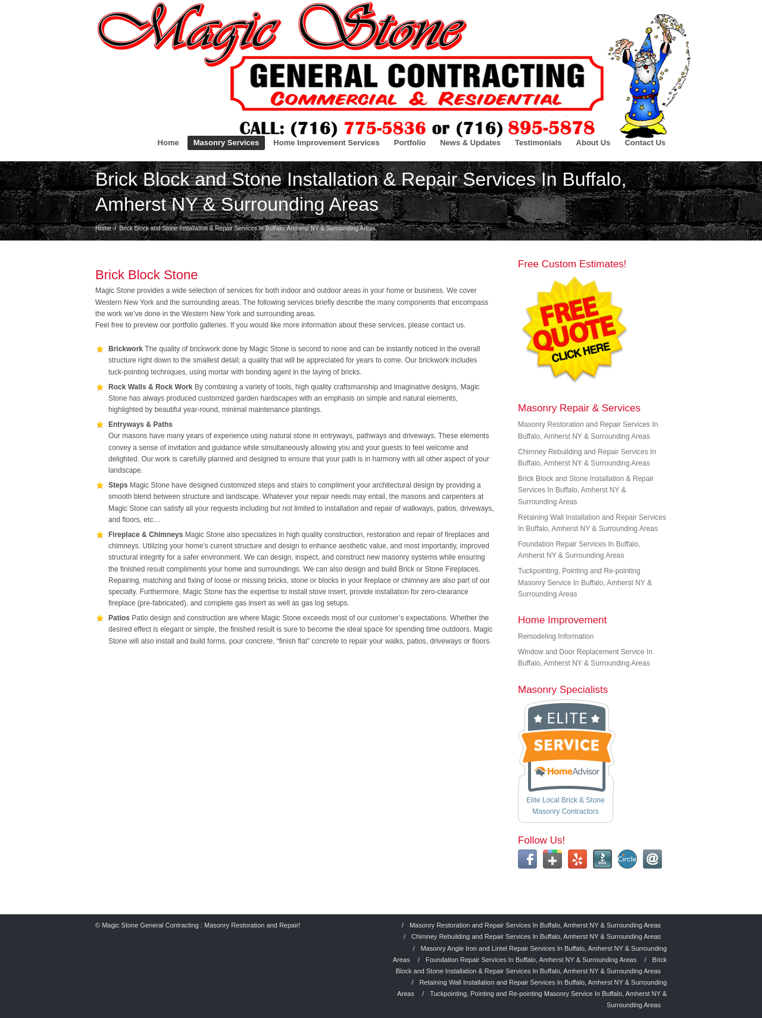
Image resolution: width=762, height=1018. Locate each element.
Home (168, 142)
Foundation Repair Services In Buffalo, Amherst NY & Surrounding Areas (531, 959)
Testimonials (538, 142)
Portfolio (410, 142)
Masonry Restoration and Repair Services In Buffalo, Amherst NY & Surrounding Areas (535, 925)
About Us (593, 142)
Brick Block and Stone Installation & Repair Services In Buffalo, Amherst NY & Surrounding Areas (586, 489)
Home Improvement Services (326, 142)
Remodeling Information (556, 636)
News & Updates (470, 142)
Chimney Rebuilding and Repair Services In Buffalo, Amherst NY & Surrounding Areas (536, 936)
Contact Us (645, 142)
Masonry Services (226, 142)
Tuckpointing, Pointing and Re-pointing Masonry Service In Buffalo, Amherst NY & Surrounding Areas (585, 582)
